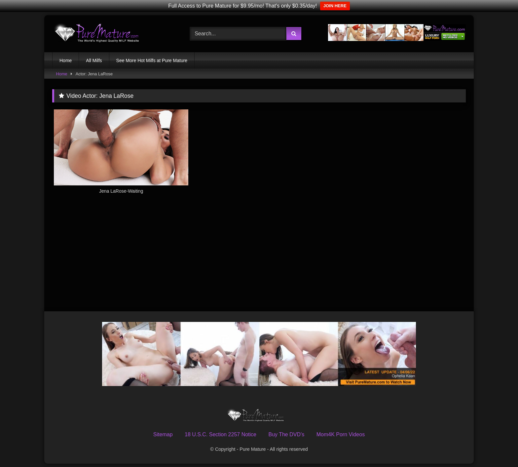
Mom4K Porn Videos (340, 434)
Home (65, 60)
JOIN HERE (335, 5)
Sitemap (163, 434)
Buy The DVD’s (286, 434)
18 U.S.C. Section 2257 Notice (220, 434)
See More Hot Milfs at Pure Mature (152, 60)
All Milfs (94, 60)
